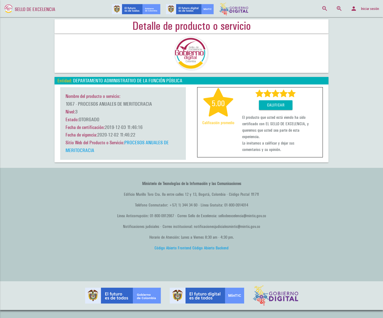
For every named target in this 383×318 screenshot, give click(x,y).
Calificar (276, 105)
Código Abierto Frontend (172, 247)
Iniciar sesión (365, 8)
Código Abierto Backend (210, 247)
